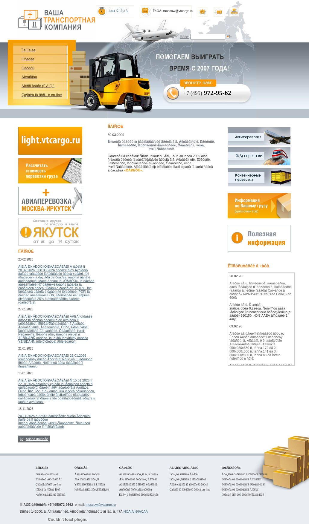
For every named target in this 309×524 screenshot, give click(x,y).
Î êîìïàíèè (29, 50)
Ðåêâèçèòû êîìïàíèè (47, 474)
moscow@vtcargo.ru (100, 504)
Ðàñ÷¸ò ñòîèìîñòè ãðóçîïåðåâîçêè (139, 494)
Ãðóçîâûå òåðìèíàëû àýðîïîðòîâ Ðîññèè (244, 474)
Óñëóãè (28, 59)
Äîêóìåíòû (29, 77)
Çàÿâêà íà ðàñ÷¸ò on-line (42, 95)
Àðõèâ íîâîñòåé (37, 439)
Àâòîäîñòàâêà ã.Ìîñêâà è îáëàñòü (138, 484)
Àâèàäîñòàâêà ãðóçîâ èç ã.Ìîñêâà (138, 474)
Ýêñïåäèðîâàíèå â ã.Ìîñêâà (89, 484)
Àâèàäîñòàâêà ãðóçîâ (87, 474)
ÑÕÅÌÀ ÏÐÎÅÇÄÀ (136, 511)
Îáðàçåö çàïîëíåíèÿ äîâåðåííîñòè (188, 479)
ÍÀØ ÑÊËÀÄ (118, 11)
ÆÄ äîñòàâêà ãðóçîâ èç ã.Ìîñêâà (138, 479)
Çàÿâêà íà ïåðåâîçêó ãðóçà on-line (190, 489)
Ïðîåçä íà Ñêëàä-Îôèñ (48, 489)
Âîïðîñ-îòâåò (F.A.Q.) (38, 86)
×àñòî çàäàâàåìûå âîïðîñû (50, 494)
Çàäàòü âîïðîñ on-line (48, 484)
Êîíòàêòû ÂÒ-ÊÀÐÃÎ (49, 479)
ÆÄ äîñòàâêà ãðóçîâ (86, 479)
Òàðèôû (28, 68)
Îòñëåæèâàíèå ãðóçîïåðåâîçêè (91, 489)
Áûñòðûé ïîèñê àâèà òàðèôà (135, 489)
